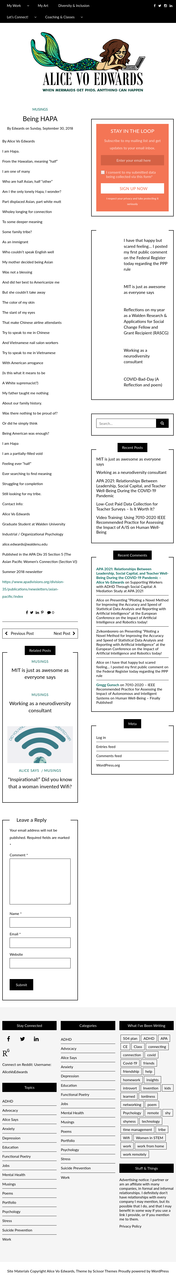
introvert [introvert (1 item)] (130, 1088)
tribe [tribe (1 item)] (162, 1129)
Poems (7, 1193)
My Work (14, 5)
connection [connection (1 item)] (132, 1055)
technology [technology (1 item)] (151, 1121)
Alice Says (29, 770)
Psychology (11, 1211)
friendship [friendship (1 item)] (131, 1071)
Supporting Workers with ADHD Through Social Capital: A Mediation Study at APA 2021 (129, 586)
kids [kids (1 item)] (168, 1088)
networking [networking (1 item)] (132, 1104)
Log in (101, 737)
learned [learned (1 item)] (129, 1096)
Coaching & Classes (59, 17)
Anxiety (8, 1128)
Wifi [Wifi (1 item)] (126, 1137)
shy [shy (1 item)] (167, 1113)
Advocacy (10, 1110)
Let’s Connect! (17, 17)
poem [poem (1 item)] (152, 1104)
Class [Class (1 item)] (138, 1046)
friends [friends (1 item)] (148, 1063)
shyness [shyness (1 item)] (129, 1121)
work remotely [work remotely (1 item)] (134, 1154)
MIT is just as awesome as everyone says (128, 462)
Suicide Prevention (17, 1230)
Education (10, 1147)
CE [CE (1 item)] (125, 1046)
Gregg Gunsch (107, 684)
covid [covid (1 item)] (151, 1055)
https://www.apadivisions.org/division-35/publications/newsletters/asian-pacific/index (33, 588)
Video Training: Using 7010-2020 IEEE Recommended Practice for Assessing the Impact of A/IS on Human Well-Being (130, 525)
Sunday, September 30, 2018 (51, 128)
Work (6, 1239)
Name (16, 913)
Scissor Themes (105, 1271)
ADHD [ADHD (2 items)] (148, 1038)
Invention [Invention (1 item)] (150, 1088)
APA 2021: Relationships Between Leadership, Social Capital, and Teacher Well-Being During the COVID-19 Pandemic (131, 488)
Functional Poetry (16, 1156)
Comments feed (109, 755)
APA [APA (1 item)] (164, 1038)
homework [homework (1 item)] (131, 1080)
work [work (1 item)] (127, 1146)
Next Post (62, 633)
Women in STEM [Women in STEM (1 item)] (149, 1137)
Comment (19, 855)
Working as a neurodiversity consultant (137, 356)
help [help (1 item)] (148, 1071)
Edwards (18, 128)
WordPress (160, 1271)
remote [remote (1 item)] (153, 1113)
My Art (43, 5)
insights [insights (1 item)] (152, 1080)
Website (16, 954)
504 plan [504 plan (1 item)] (130, 1038)
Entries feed (106, 746)
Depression (11, 1138)
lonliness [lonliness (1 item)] (148, 1096)
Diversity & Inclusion (73, 5)
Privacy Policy (130, 1226)
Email (15, 934)
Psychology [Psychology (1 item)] (132, 1113)
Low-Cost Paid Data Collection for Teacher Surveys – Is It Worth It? (127, 506)
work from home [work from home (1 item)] (150, 1146)
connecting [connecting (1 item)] (157, 1046)
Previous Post (22, 633)
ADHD (7, 1101)
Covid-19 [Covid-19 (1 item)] (130, 1063)
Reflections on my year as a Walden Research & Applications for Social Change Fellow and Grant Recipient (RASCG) (146, 321)
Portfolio (9, 1202)
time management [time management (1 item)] (137, 1129)
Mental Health (13, 1174)
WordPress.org (108, 765)
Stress (7, 1220)
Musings (40, 109)
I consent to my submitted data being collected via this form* (128, 174)
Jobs (5, 1165)
